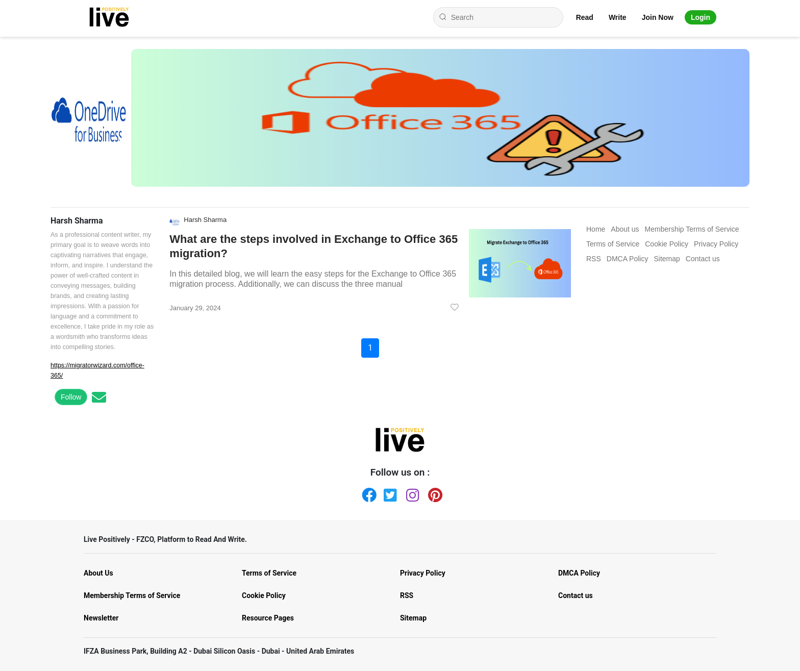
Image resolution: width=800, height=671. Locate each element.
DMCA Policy (579, 573)
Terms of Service (269, 573)
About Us (98, 573)
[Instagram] (411, 493)
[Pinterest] (433, 493)
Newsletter (101, 618)
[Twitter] (389, 493)
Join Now (657, 17)
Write (618, 17)
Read (584, 17)
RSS (406, 595)
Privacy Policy (422, 573)
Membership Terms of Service (132, 595)
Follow (71, 397)
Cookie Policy (264, 595)
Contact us (575, 595)
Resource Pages (268, 618)
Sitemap (413, 618)
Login (700, 17)
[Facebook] (367, 493)
